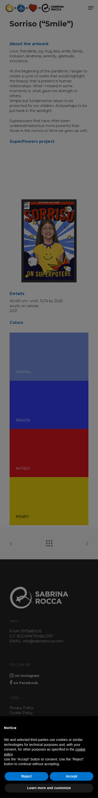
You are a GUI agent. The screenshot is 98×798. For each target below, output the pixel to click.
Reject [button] (26, 776)
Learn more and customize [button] (49, 788)
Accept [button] (71, 776)
